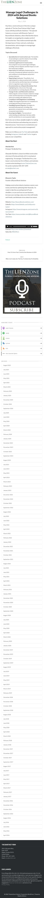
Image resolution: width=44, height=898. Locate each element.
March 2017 (7, 788)
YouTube (24, 132)
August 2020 (7, 615)
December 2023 (8, 443)
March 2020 (7, 637)
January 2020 (7, 645)
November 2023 (8, 447)
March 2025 (7, 387)
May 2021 (6, 576)
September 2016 (8, 813)
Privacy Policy (6, 884)
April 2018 (6, 732)
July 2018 (6, 719)
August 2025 (7, 365)
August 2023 (7, 460)
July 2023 (6, 464)
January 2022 (7, 542)
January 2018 (7, 745)
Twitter (29, 134)
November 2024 (8, 400)
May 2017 (6, 779)
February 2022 (7, 538)
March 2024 (7, 430)
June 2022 (6, 520)
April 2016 (6, 835)
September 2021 (8, 559)
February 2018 (7, 740)
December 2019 (8, 650)
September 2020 (8, 611)
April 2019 (6, 684)
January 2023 (7, 490)
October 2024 (7, 404)
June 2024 (6, 417)
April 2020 (6, 632)
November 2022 (8, 499)
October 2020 (7, 607)
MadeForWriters (22, 896)
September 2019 (8, 663)
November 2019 (8, 654)
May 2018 (6, 727)
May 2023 (6, 473)
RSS (13, 232)
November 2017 (8, 753)
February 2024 (7, 434)
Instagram (14, 134)
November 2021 (8, 551)
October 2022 (7, 503)
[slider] (19, 226)
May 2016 (6, 831)
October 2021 (7, 555)
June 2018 (6, 723)
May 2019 (6, 680)
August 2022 (7, 512)
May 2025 (6, 378)
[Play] (7, 226)
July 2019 (6, 671)
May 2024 (6, 421)
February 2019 (7, 693)
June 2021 (6, 572)
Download (28, 229)
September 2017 (8, 762)
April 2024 (6, 425)
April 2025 (6, 382)
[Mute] (31, 226)
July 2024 (6, 413)
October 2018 (7, 706)
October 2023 (7, 451)
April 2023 (6, 477)
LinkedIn (21, 134)
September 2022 (8, 507)
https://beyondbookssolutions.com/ (22, 202)
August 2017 (7, 766)
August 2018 (7, 714)
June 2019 (6, 676)
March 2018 (7, 736)
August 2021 (7, 563)
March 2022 (7, 533)
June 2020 (6, 624)
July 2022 (6, 516)
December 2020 (8, 598)
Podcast (7, 239)
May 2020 (6, 628)
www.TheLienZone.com (29, 163)
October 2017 (7, 757)
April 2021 (6, 581)
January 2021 (7, 594)
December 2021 (8, 546)
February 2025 (7, 391)
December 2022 (8, 494)
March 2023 (7, 481)
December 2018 (8, 697)
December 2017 (8, 749)
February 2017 (7, 792)
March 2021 (7, 585)
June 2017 (6, 775)
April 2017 (6, 783)
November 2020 (8, 602)
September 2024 (8, 408)
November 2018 (8, 701)
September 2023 (8, 456)
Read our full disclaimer (15, 882)
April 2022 (6, 529)
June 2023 (6, 469)
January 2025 (7, 395)
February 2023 (7, 486)
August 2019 (7, 667)
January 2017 (7, 796)
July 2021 (6, 568)
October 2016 (7, 809)
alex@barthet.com (13, 168)
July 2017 (6, 770)
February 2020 (7, 641)
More (17, 232)
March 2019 (7, 688)
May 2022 (6, 525)
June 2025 (6, 374)
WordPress (31, 894)
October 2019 (7, 658)
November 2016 (8, 805)
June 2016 (6, 826)
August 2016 (7, 818)
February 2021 (7, 589)
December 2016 (8, 801)
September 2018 (8, 710)
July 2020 (6, 619)
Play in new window (17, 229)
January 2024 (7, 438)
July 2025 (6, 369)
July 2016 (6, 822)
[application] (22, 226)
